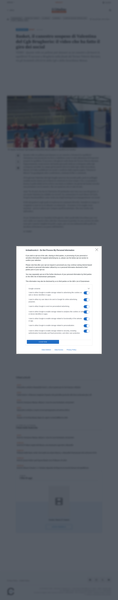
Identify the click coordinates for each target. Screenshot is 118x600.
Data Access (59, 350)
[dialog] (59, 300)
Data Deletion (46, 350)
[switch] (86, 292)
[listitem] (59, 288)
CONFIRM (43, 342)
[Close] (97, 250)
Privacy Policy (71, 350)
